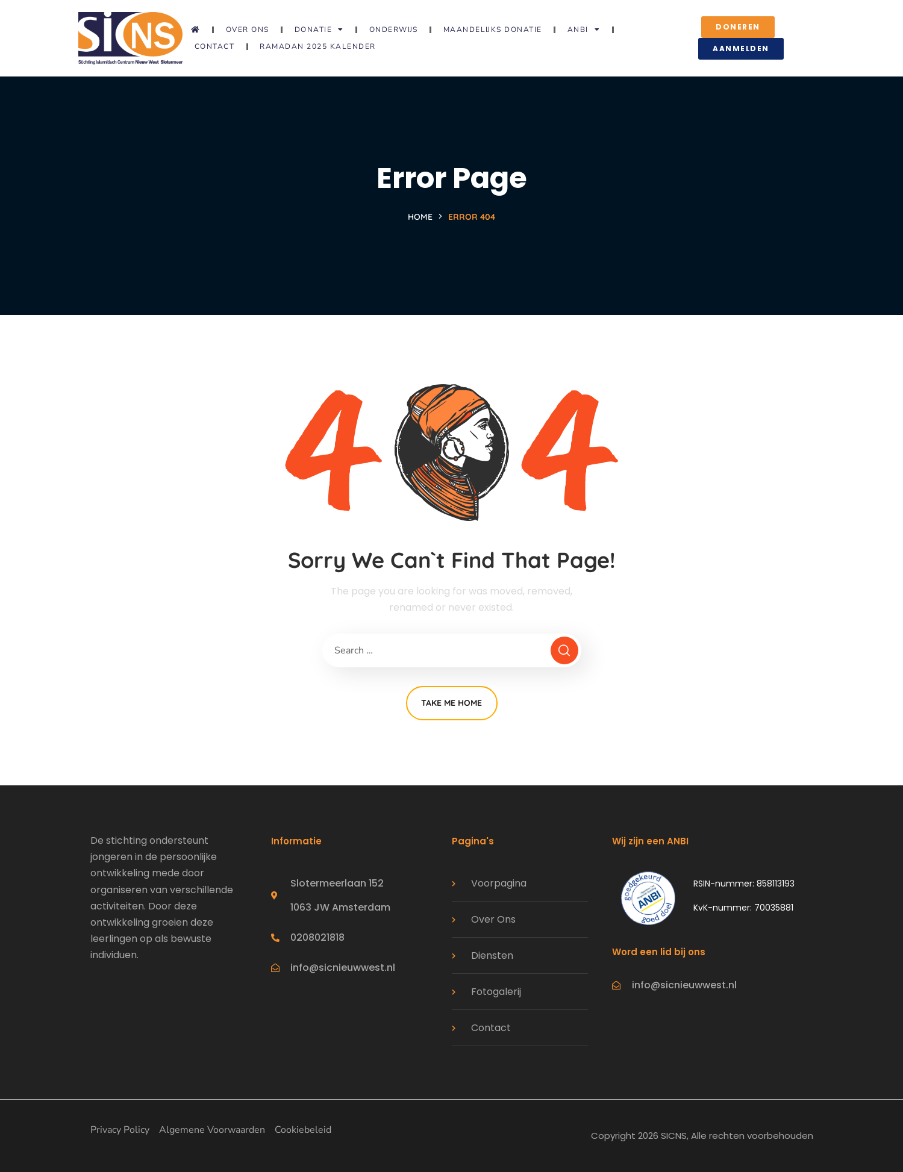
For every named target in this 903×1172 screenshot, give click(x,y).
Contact (215, 46)
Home (420, 216)
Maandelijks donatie (492, 29)
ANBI (584, 29)
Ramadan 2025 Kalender (318, 46)
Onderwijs (393, 29)
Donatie (319, 29)
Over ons (247, 29)
